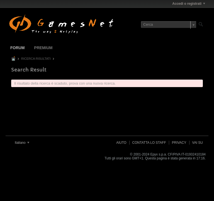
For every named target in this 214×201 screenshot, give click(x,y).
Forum (17, 48)
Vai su (197, 143)
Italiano (22, 143)
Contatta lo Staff (149, 143)
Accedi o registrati (188, 4)
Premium (43, 48)
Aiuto (121, 143)
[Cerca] (168, 24)
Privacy (179, 143)
